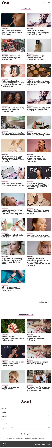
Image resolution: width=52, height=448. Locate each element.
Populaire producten (8, 428)
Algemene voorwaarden (32, 438)
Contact (42, 438)
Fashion (4, 416)
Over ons (15, 438)
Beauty (3, 412)
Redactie (9, 438)
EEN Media (47, 444)
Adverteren (22, 438)
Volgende (43, 302)
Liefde (3, 420)
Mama (3, 408)
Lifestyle (4, 424)
